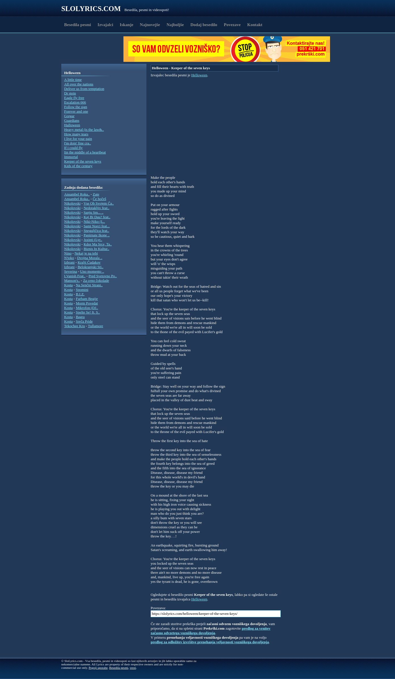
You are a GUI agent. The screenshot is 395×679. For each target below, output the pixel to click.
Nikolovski (72, 203)
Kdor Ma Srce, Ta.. (98, 244)
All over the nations (78, 84)
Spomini (82, 289)
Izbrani (69, 262)
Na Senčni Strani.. (89, 285)
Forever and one (76, 111)
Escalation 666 (75, 102)
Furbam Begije (87, 299)
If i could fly (73, 148)
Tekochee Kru (74, 326)
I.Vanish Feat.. (74, 276)
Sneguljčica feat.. (96, 230)
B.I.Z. (80, 294)
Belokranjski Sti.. (91, 267)
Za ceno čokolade (96, 280)
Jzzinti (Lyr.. (93, 239)
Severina (70, 271)
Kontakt (254, 24)
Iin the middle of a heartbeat (85, 152)
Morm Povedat (87, 303)
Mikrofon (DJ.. (87, 308)
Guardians (71, 120)
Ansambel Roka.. (77, 194)
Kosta (68, 285)
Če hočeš (99, 199)
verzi (133, 667)
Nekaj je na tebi (86, 253)
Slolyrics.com (91, 8)
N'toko (69, 258)
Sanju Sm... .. (94, 212)
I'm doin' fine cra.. (77, 143)
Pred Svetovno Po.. (103, 276)
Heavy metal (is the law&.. (84, 129)
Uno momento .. (92, 271)
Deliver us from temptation (84, 89)
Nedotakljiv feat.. (97, 208)
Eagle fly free (74, 98)
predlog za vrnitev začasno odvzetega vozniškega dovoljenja (210, 630)
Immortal (71, 157)
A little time (73, 79)
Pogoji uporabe (98, 667)
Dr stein (70, 93)
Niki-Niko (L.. (94, 221)
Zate (96, 194)
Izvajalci (105, 24)
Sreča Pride (84, 321)
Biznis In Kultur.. (96, 249)
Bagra (80, 317)
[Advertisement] (94, 49)
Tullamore (95, 326)
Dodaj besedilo (203, 24)
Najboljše (175, 24)
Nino (68, 253)
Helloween (199, 75)
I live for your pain (78, 138)
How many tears (76, 134)
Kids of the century (78, 166)
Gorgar (69, 116)
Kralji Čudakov (89, 262)
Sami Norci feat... (97, 226)
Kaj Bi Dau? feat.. (97, 217)
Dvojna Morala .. (89, 258)
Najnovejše (150, 24)
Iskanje (126, 24)
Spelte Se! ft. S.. (88, 312)
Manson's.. (72, 280)
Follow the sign (75, 107)
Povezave (232, 24)
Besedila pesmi (77, 24)
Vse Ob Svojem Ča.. (98, 203)
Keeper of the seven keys (82, 161)
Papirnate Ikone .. (97, 235)
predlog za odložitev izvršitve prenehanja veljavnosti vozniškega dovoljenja (210, 642)
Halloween (72, 125)
